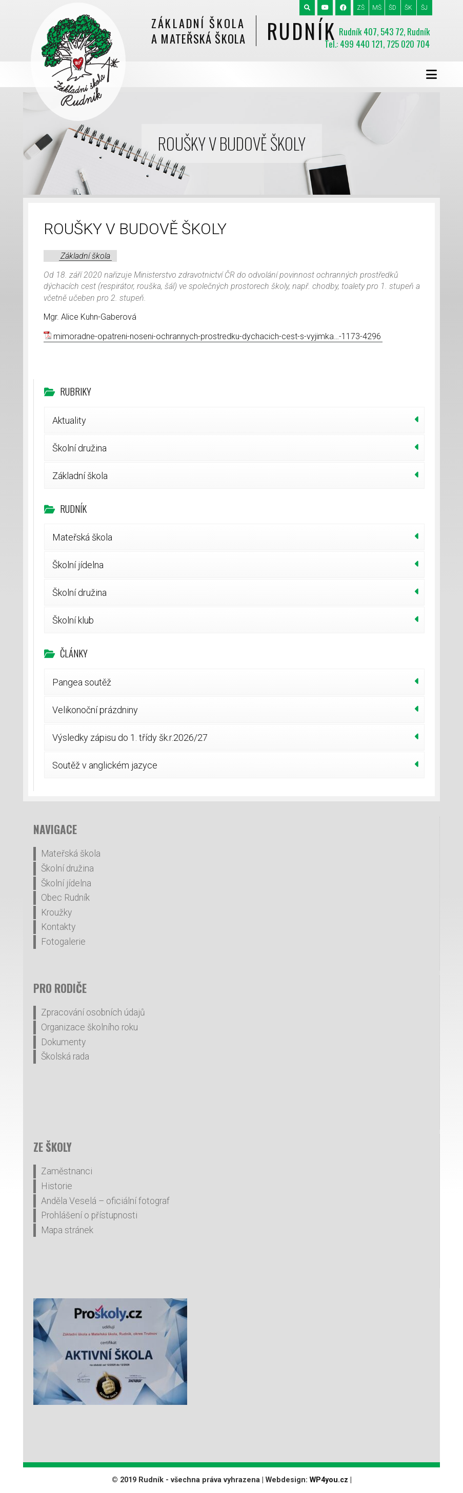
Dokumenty (63, 1042)
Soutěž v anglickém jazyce (104, 765)
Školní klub (73, 620)
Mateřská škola (82, 537)
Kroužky (56, 912)
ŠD (392, 7)
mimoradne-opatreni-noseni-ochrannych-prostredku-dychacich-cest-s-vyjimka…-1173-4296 (217, 336)
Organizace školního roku (89, 1027)
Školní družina (79, 448)
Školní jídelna (78, 564)
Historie (56, 1186)
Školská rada (65, 1056)
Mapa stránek (67, 1230)
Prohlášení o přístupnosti (89, 1215)
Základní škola (85, 256)
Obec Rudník (65, 898)
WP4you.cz (329, 1480)
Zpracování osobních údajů (93, 1012)
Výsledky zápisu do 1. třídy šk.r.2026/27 (130, 737)
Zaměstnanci (66, 1171)
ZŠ (361, 7)
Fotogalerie (63, 942)
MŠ (376, 7)
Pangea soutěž (81, 682)
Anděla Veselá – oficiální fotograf (105, 1201)
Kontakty (58, 927)
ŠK (408, 7)
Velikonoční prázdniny (95, 709)
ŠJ (424, 7)
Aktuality (69, 420)
